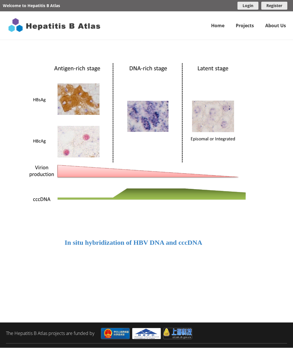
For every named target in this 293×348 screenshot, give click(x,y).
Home (217, 25)
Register (274, 5)
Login (248, 5)
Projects (245, 25)
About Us (275, 25)
